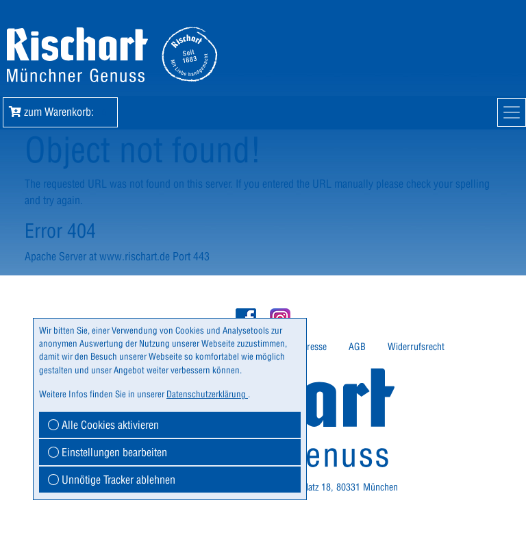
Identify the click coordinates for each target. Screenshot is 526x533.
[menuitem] (314, 347)
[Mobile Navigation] (511, 112)
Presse (314, 346)
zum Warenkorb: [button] (60, 112)
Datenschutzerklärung (207, 393)
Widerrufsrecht (416, 346)
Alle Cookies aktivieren (103, 425)
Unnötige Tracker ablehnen (111, 479)
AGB (357, 346)
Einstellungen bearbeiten (107, 452)
